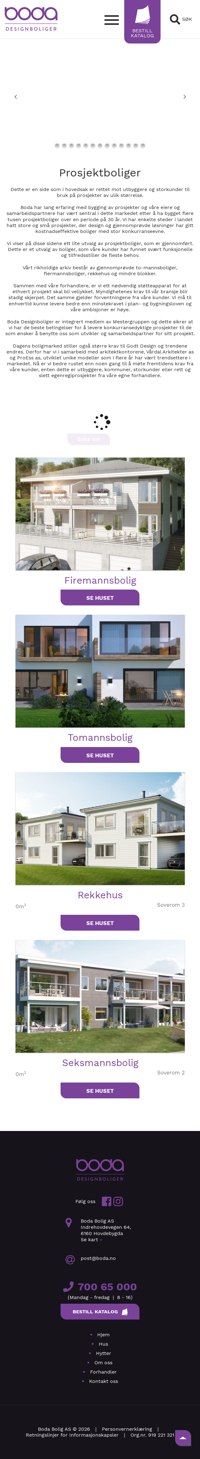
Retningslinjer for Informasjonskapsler (72, 1435)
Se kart (91, 1239)
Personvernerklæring (127, 1429)
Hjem (103, 1335)
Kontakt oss (103, 1381)
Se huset (100, 598)
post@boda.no (98, 1258)
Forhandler (103, 1372)
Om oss (103, 1363)
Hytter (103, 1353)
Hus (103, 1344)
